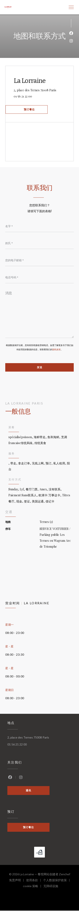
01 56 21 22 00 (23, 96)
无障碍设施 (50, 887)
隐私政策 (56, 349)
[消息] (39, 313)
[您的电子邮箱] (39, 261)
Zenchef (64, 874)
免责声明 (17, 881)
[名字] (39, 226)
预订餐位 (29, 109)
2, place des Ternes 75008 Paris (44, 89)
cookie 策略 (33, 887)
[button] (71, 7)
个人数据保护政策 (57, 881)
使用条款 (34, 881)
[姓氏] (39, 243)
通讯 (28, 790)
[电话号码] (39, 278)
